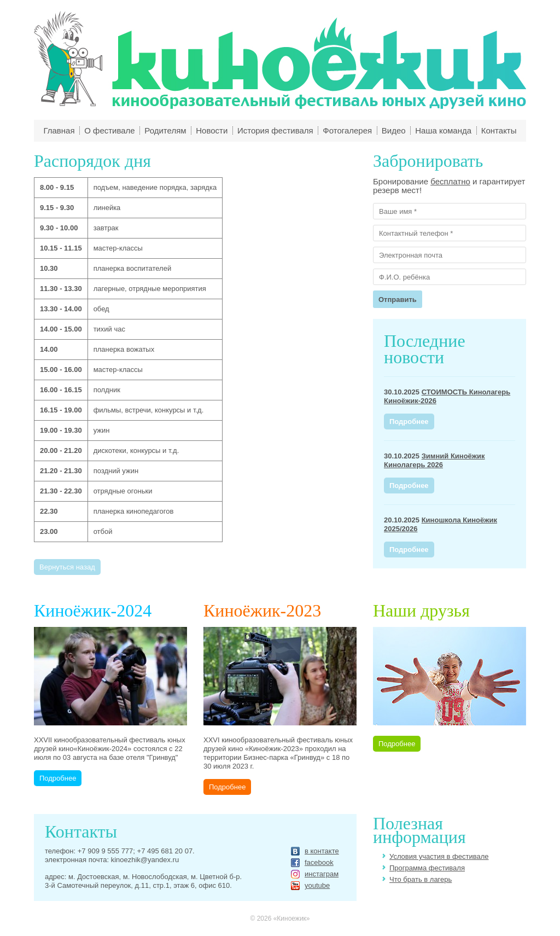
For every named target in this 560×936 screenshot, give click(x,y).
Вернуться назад (67, 567)
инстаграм (322, 874)
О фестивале (109, 130)
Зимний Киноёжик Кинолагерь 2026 (434, 460)
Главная (58, 130)
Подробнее (409, 421)
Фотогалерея (347, 130)
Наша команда (443, 130)
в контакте (322, 851)
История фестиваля (275, 130)
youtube (317, 885)
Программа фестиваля (427, 868)
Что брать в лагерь (420, 879)
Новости (212, 130)
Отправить (397, 299)
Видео (394, 130)
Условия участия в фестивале (439, 856)
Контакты (499, 130)
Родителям (165, 130)
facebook (319, 862)
